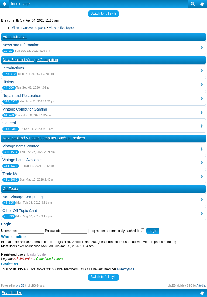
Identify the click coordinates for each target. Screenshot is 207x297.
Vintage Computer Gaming (24, 109)
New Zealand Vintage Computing (30, 60)
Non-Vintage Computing (22, 197)
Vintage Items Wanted (20, 146)
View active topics (61, 28)
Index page (20, 4)
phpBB (20, 285)
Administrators (23, 259)
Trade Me (10, 174)
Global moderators (49, 259)
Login (6, 224)
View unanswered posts (29, 28)
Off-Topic (10, 188)
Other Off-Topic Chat (19, 210)
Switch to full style (103, 13)
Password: (52, 231)
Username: (9, 231)
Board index (12, 293)
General (9, 123)
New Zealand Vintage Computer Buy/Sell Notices (44, 138)
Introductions (13, 68)
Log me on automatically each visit (117, 231)
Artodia (201, 285)
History (8, 82)
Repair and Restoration (21, 95)
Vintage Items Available (22, 160)
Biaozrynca (125, 269)
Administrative (14, 36)
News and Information (20, 45)
